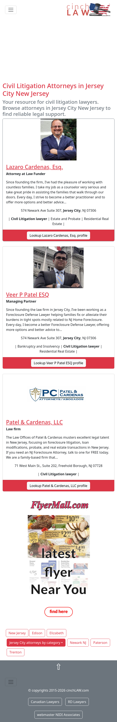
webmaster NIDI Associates (58, 714)
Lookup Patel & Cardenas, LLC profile (58, 485)
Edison (37, 633)
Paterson (100, 642)
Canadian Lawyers (45, 701)
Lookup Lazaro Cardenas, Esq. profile (58, 235)
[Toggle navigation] (11, 10)
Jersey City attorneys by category (34, 642)
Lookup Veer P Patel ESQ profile (58, 363)
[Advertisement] (58, 50)
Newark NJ (78, 642)
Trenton (15, 652)
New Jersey (17, 633)
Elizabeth (56, 633)
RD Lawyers (77, 701)
